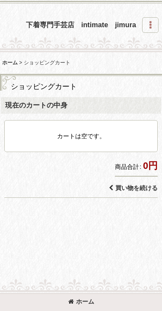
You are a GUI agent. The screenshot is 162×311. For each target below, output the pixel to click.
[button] (150, 25)
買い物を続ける (133, 187)
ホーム (81, 301)
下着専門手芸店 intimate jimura (81, 25)
